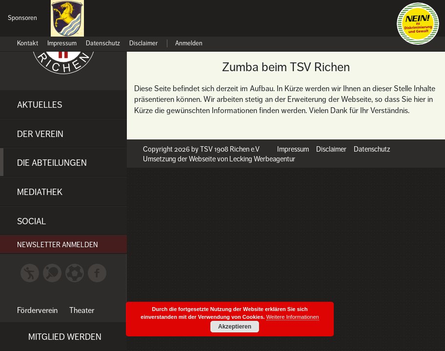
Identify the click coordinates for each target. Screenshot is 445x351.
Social (31, 221)
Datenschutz (103, 43)
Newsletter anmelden (57, 244)
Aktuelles (39, 104)
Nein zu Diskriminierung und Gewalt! (418, 23)
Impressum (62, 43)
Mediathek (39, 192)
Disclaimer (143, 43)
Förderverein (37, 310)
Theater (81, 310)
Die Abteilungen (52, 162)
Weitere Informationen (292, 317)
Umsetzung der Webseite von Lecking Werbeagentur (219, 159)
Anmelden (188, 43)
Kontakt (27, 43)
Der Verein (40, 134)
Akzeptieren (234, 326)
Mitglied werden (64, 337)
